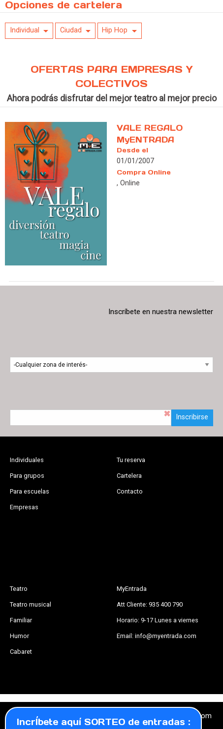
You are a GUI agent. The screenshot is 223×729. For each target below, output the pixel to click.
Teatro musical (30, 604)
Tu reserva (131, 460)
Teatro (19, 588)
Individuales (27, 460)
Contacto (130, 491)
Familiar (21, 620)
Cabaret (21, 651)
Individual (24, 30)
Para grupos (27, 475)
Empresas (24, 507)
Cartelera (129, 475)
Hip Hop (114, 30)
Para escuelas (29, 491)
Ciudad (71, 30)
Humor (19, 636)
